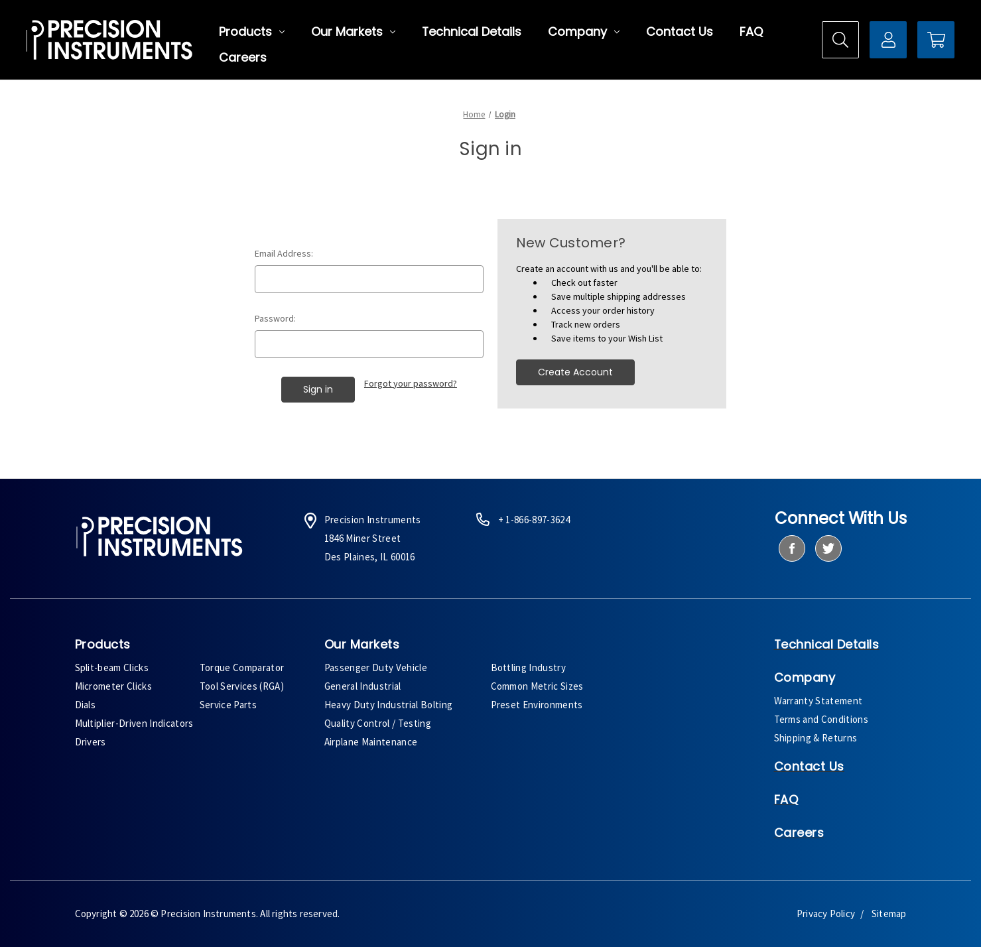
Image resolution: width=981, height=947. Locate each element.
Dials (85, 704)
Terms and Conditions (821, 719)
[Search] (840, 39)
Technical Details (471, 32)
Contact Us (679, 32)
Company (584, 32)
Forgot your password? (410, 383)
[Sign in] (888, 39)
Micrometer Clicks (114, 686)
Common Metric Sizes (537, 686)
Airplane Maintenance (371, 741)
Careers (243, 58)
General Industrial (362, 686)
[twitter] (828, 548)
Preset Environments (537, 704)
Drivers (90, 741)
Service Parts (228, 704)
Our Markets (353, 32)
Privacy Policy (826, 913)
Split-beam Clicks (112, 667)
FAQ (751, 32)
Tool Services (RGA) (242, 686)
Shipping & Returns (816, 737)
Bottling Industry (528, 667)
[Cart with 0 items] (935, 39)
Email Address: (284, 253)
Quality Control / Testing (377, 723)
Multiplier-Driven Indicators (134, 723)
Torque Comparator (242, 667)
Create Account (575, 372)
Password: (275, 318)
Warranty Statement (818, 700)
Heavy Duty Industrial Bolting (388, 704)
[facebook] (791, 548)
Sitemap (889, 913)
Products (252, 32)
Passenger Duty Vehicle (375, 667)
